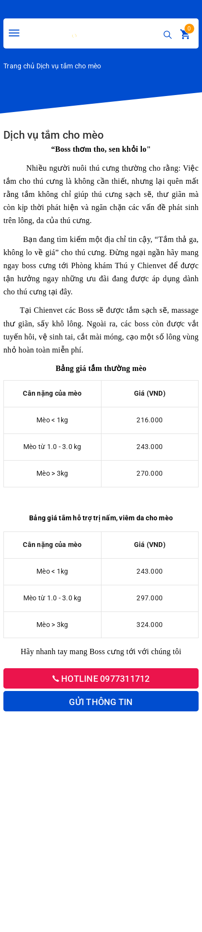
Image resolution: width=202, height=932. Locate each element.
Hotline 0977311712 (101, 679)
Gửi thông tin (101, 702)
